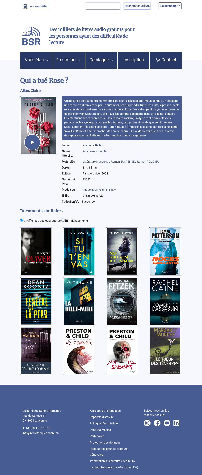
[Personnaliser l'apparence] (35, 6)
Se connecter (170, 6)
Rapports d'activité (102, 417)
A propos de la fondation (105, 410)
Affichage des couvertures (42, 220)
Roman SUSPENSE (123, 161)
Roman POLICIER (148, 161)
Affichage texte (76, 220)
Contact (166, 59)
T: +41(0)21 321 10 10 (36, 428)
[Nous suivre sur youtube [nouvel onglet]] (167, 423)
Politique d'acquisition (104, 423)
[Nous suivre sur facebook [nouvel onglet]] (157, 423)
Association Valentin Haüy (99, 189)
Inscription (134, 59)
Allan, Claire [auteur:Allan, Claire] (30, 90)
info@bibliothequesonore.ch (41, 433)
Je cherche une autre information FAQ (114, 467)
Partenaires (97, 436)
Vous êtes (36, 59)
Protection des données (105, 442)
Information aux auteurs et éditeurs (112, 461)
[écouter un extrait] (32, 142)
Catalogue (101, 59)
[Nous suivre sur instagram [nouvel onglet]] (147, 423)
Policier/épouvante (95, 151)
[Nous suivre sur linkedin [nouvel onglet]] (176, 423)
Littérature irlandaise (96, 161)
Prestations (69, 59)
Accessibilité (38, 6)
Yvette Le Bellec (93, 145)
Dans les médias (100, 429)
